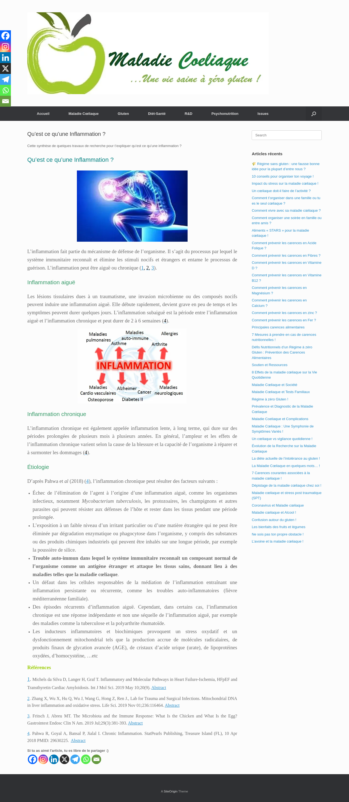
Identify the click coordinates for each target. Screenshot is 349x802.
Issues (262, 114)
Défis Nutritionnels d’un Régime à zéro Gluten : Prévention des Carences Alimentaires (282, 352)
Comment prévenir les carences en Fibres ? (286, 255)
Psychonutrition (224, 114)
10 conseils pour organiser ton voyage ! (283, 176)
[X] (64, 759)
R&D (188, 114)
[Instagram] (43, 759)
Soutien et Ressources (269, 365)
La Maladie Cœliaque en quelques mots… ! (286, 466)
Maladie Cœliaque (83, 114)
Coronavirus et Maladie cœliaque (278, 505)
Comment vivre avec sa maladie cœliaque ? (286, 210)
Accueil (43, 114)
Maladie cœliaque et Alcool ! (274, 512)
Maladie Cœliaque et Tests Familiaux (281, 392)
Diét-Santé (157, 114)
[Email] (96, 759)
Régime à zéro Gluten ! (270, 399)
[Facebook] (32, 759)
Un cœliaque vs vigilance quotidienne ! (282, 439)
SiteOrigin (170, 791)
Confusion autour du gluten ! (274, 520)
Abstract (158, 687)
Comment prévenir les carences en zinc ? (284, 313)
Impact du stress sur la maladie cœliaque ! (285, 183)
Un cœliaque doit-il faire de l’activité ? (281, 191)
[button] (314, 113)
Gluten (123, 114)
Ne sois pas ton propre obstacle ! (277, 534)
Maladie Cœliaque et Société (274, 385)
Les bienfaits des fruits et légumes (278, 527)
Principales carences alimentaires (278, 327)
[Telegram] (75, 759)
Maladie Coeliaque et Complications (280, 419)
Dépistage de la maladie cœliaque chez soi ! (286, 485)
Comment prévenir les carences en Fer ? (284, 320)
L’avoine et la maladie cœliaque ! (277, 541)
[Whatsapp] (86, 759)
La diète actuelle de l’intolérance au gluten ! (286, 458)
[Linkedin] (54, 759)
